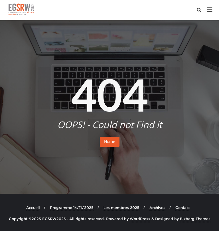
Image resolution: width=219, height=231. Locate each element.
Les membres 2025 (121, 207)
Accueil (33, 207)
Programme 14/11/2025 (72, 207)
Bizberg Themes (195, 218)
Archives (157, 207)
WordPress (140, 218)
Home (109, 141)
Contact (182, 207)
